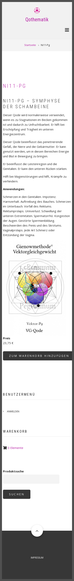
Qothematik (37, 19)
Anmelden (13, 411)
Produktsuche (13, 471)
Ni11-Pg (14, 86)
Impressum (37, 557)
